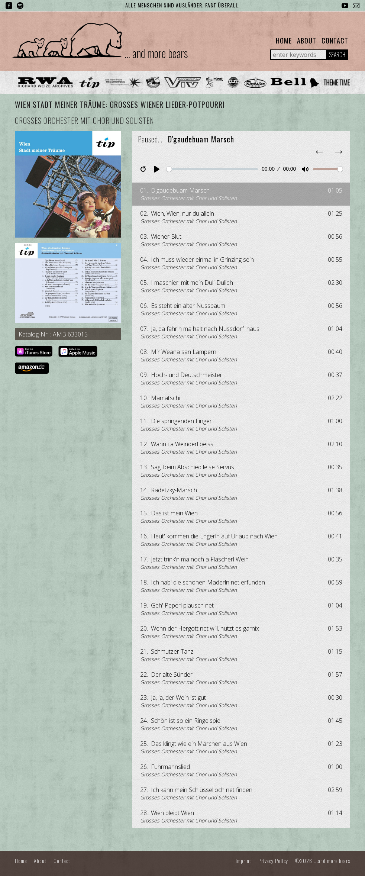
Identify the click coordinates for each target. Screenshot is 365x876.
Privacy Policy (273, 860)
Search (337, 54)
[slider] (212, 169)
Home (284, 40)
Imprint (243, 860)
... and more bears (156, 53)
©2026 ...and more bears (322, 860)
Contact (335, 40)
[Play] (157, 169)
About (306, 40)
